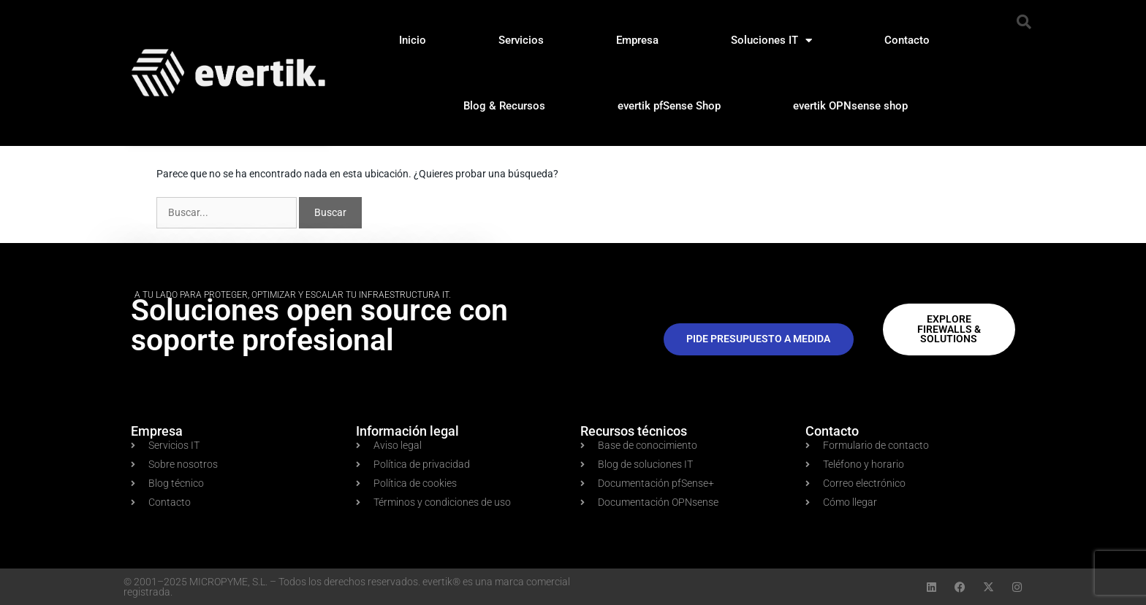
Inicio (412, 40)
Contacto (907, 40)
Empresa (637, 40)
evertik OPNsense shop (850, 105)
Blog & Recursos (504, 105)
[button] (1024, 21)
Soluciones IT (771, 40)
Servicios (521, 40)
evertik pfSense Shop (669, 105)
